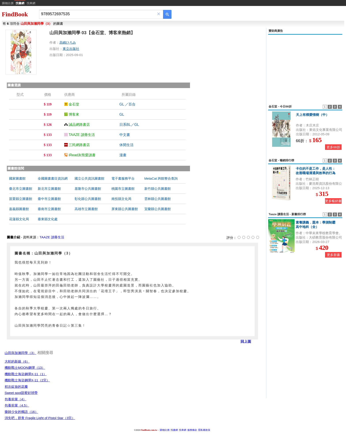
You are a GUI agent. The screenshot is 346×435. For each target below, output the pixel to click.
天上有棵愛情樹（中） (312, 115)
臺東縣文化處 (48, 219)
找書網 (174, 430)
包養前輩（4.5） (17, 405)
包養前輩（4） (15, 399)
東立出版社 (71, 49)
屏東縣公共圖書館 (124, 209)
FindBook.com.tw (149, 430)
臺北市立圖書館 (20, 188)
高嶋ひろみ (67, 42)
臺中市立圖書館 (49, 199)
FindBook (15, 14)
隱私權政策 (204, 430)
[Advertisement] (305, 67)
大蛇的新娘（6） (17, 361)
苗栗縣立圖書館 (20, 199)
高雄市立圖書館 (86, 209)
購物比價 (7, 3)
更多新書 (333, 255)
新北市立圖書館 (49, 188)
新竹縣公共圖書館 (157, 188)
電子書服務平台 (123, 178)
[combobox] (98, 14)
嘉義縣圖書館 (19, 209)
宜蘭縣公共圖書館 (157, 209)
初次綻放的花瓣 (16, 386)
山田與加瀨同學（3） (20, 353)
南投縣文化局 (121, 199)
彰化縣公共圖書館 (88, 199)
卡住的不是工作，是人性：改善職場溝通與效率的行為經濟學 (315, 173)
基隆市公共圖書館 (88, 188)
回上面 (246, 341)
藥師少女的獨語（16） (21, 412)
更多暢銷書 (333, 201)
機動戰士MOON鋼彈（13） (25, 367)
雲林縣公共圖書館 (157, 199)
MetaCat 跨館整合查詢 (161, 178)
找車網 (31, 3)
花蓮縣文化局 (19, 219)
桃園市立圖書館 (123, 188)
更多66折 (333, 147)
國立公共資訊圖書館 (89, 178)
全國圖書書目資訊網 (53, 178)
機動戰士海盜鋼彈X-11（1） (26, 374)
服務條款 (192, 430)
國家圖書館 (17, 178)
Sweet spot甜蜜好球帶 (21, 393)
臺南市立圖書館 (49, 209)
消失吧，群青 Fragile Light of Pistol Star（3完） (40, 418)
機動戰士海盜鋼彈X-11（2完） (27, 380)
